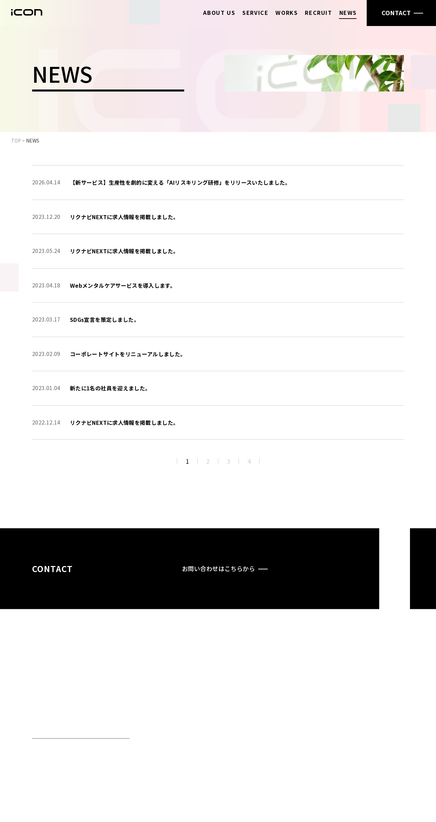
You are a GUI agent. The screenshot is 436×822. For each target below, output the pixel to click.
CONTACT (375, 725)
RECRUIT (318, 12)
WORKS (286, 12)
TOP (16, 140)
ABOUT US (219, 12)
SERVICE (255, 12)
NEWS (348, 12)
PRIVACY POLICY (379, 739)
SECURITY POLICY (380, 747)
